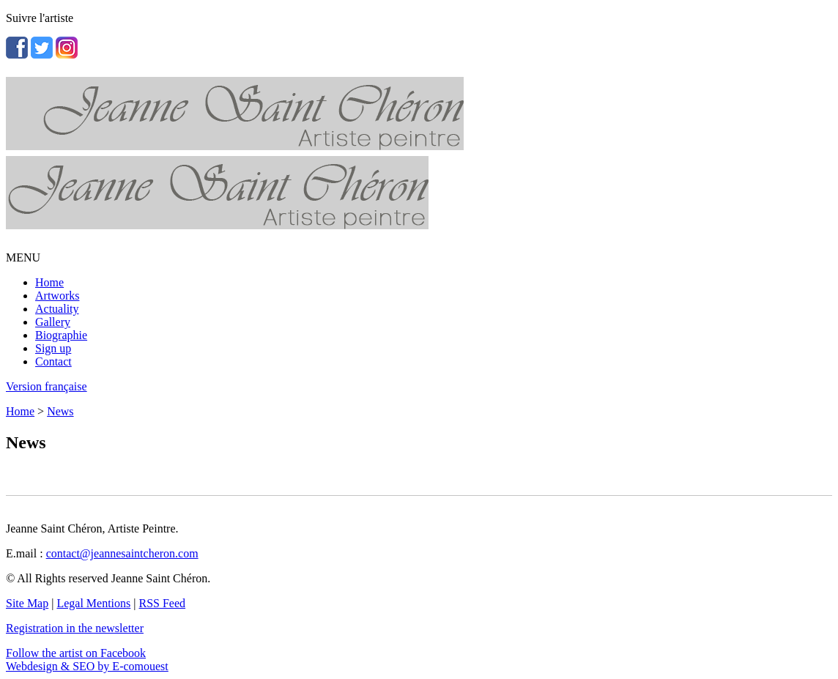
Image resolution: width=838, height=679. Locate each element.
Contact (53, 361)
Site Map (27, 603)
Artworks (57, 295)
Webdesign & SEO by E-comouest (87, 666)
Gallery (52, 322)
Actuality (57, 309)
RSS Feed (162, 603)
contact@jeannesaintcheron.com (122, 553)
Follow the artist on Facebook (76, 653)
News (60, 411)
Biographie (61, 335)
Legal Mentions (93, 603)
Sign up (53, 348)
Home (49, 282)
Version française (46, 386)
